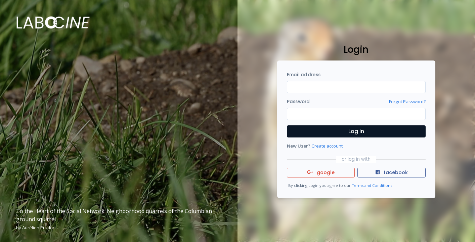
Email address (303, 75)
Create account (327, 146)
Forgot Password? (407, 101)
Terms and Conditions (372, 185)
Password (298, 101)
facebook (392, 172)
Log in (356, 131)
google (321, 172)
